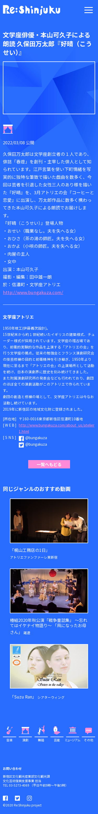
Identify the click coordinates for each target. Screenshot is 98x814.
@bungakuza (36, 437)
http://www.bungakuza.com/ (33, 292)
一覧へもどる (49, 464)
